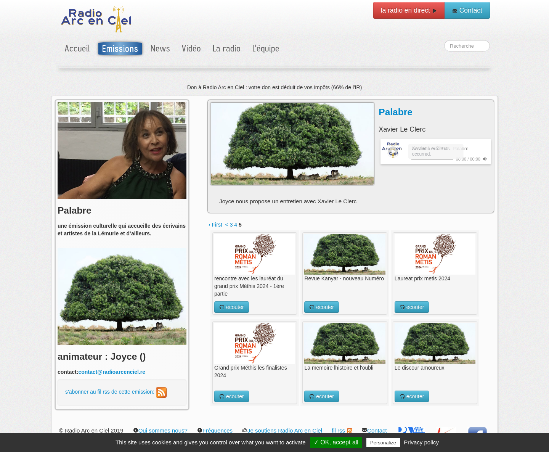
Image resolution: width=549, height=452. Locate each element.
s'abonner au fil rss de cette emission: (116, 392)
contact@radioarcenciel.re (111, 372)
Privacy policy (421, 442)
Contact (467, 10)
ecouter (231, 307)
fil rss (342, 430)
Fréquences (215, 430)
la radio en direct (409, 10)
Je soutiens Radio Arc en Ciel (282, 430)
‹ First (215, 225)
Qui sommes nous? (160, 430)
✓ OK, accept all (336, 442)
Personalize (383, 443)
